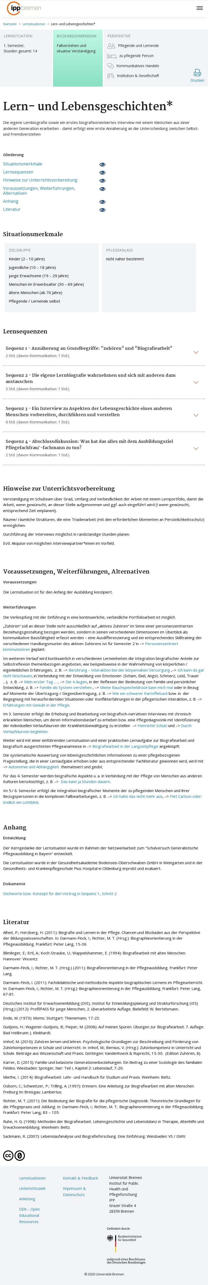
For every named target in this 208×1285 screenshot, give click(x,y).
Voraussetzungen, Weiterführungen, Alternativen (39, 191)
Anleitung (27, 1198)
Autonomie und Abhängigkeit (34, 766)
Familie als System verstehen (66, 687)
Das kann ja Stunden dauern (85, 781)
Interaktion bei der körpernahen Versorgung (130, 670)
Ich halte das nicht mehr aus (137, 796)
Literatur (11, 209)
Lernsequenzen (18, 172)
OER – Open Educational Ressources (29, 1215)
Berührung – (80, 670)
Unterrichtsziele (32, 1188)
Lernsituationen (34, 24)
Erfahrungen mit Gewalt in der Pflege (36, 705)
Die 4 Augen (76, 681)
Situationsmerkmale (22, 164)
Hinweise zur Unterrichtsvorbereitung (40, 180)
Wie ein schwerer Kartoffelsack (140, 693)
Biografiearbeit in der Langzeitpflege (125, 746)
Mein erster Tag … (40, 681)
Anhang (10, 201)
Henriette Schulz (152, 725)
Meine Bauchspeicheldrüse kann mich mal (136, 687)
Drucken (197, 76)
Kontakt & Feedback (80, 1178)
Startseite (10, 24)
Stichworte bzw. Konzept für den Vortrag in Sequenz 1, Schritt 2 (60, 893)
